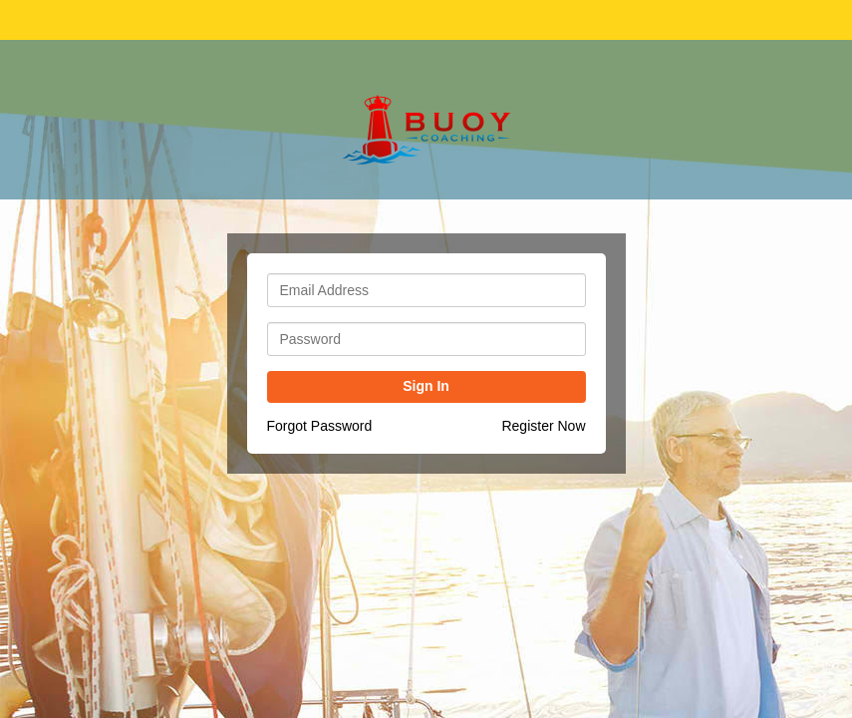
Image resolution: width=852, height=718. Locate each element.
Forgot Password (320, 426)
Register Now (543, 426)
